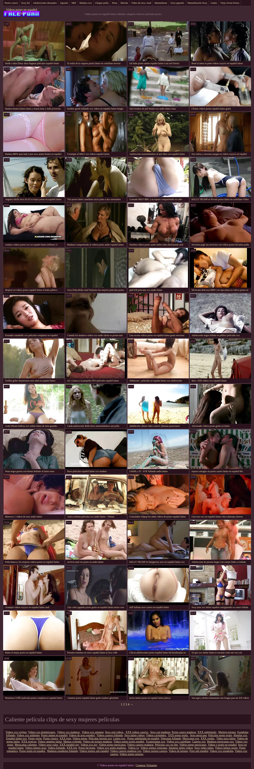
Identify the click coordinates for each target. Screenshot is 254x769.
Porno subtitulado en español (143, 738)
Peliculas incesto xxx (100, 738)
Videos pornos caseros (155, 751)
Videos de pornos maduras (97, 741)
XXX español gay (69, 744)
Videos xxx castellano (178, 741)
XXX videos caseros (137, 732)
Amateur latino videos (180, 747)
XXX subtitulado (207, 732)
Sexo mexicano (198, 735)
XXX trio (72, 747)
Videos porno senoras (131, 754)
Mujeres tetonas (227, 732)
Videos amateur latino (50, 741)
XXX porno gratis (178, 735)
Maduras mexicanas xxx (220, 741)
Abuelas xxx (240, 735)
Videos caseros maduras (140, 744)
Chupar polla (102, 2)
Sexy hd (25, 2)
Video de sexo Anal (141, 2)
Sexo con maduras (160, 732)
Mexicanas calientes (26, 744)
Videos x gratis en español (222, 744)
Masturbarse (160, 2)
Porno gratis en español (32, 751)
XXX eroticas (28, 741)
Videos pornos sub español (94, 751)
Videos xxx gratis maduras (112, 747)
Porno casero (11, 2)
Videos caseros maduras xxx (125, 751)
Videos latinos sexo (35, 747)
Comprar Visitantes (146, 765)
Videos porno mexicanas (112, 744)
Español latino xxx (16, 738)
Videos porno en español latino (21, 11)
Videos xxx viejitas (16, 732)
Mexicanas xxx (190, 738)
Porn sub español (198, 751)
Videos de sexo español (82, 735)
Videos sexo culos (48, 744)
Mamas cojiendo (72, 741)
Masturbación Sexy (197, 2)
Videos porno (79, 738)
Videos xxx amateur (92, 732)
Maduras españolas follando (62, 751)
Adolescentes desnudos (45, 2)
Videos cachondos (156, 735)
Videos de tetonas (178, 751)
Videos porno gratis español (129, 741)
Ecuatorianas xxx (155, 741)
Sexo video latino (204, 747)
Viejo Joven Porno (229, 2)
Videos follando (56, 747)
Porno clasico (50, 738)
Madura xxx (85, 2)
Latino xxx (119, 738)
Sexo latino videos (134, 735)
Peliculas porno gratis (220, 735)
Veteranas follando (171, 738)
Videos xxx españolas (221, 751)
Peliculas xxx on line (166, 744)
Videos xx (133, 747)
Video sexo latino (226, 738)
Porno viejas (35, 738)
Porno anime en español (54, 735)
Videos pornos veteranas (153, 747)
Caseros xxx (199, 741)
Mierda (124, 2)
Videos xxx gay (88, 744)
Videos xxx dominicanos (42, 732)
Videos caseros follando (110, 735)
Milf (73, 2)
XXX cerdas (208, 738)
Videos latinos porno (226, 747)
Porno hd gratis (87, 747)
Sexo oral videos (114, 732)
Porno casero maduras (184, 732)
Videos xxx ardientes (28, 735)
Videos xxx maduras (68, 732)
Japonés (64, 2)
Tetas (114, 2)
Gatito (214, 2)
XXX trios (65, 738)
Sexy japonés (177, 2)
